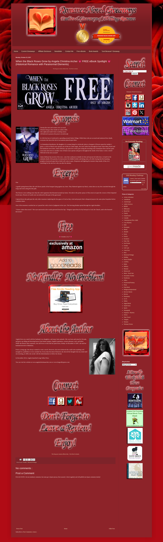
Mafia (125, 264)
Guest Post (127, 250)
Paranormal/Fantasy (129, 282)
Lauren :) (132, 178)
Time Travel (127, 317)
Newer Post (19, 528)
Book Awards (93, 51)
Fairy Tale (126, 241)
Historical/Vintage (32, 462)
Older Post (112, 528)
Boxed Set (126, 211)
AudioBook (127, 199)
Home (16, 51)
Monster (126, 269)
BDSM (126, 206)
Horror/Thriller (128, 259)
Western (126, 322)
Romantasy (127, 296)
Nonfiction (127, 278)
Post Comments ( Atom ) (30, 532)
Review (126, 294)
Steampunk (127, 310)
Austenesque (127, 202)
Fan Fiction (127, 243)
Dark (125, 225)
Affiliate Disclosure (44, 51)
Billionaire (127, 209)
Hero (125, 252)
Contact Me (69, 51)
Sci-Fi (125, 299)
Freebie (25, 462)
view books (143, 188)
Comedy (126, 218)
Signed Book (127, 303)
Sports (125, 308)
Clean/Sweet (127, 215)
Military (126, 266)
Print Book (127, 287)
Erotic (125, 234)
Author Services (128, 204)
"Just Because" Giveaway (110, 51)
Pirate (125, 285)
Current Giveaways (28, 51)
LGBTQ (126, 262)
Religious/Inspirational (130, 289)
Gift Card (126, 248)
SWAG (126, 315)
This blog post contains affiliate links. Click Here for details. (65, 68)
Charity (126, 213)
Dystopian (126, 227)
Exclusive (126, 239)
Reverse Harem (128, 292)
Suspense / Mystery (129, 312)
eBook (125, 229)
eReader (126, 232)
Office (125, 280)
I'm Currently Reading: (134, 141)
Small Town (127, 305)
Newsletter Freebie (129, 275)
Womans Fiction (128, 324)
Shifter (126, 301)
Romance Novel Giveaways (134, 92)
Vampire (126, 319)
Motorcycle (127, 271)
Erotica (126, 236)
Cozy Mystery (127, 222)
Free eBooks (81, 51)
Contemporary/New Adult (131, 220)
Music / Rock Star (129, 273)
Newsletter (58, 51)
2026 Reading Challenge (135, 175)
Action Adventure (129, 197)
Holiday (126, 257)
